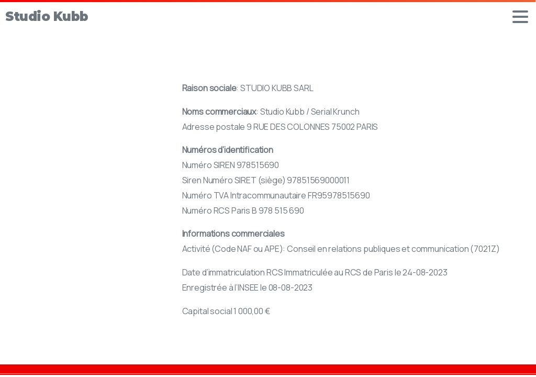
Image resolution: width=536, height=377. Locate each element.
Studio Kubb (46, 16)
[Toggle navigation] (520, 17)
